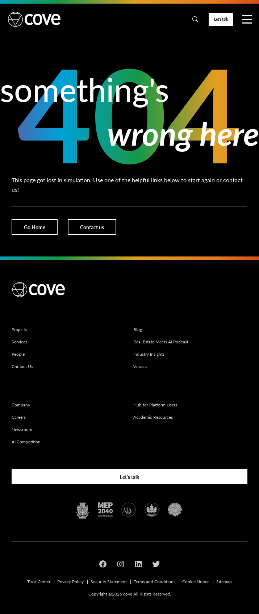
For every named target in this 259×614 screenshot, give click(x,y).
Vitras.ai (141, 366)
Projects (19, 329)
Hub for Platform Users (155, 405)
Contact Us (22, 366)
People (18, 354)
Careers (19, 417)
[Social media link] (103, 565)
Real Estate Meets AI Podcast (160, 342)
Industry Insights (148, 354)
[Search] (195, 19)
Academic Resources (153, 417)
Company (21, 405)
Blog (137, 329)
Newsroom (22, 429)
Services (19, 342)
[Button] (221, 19)
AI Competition (26, 442)
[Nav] (247, 19)
